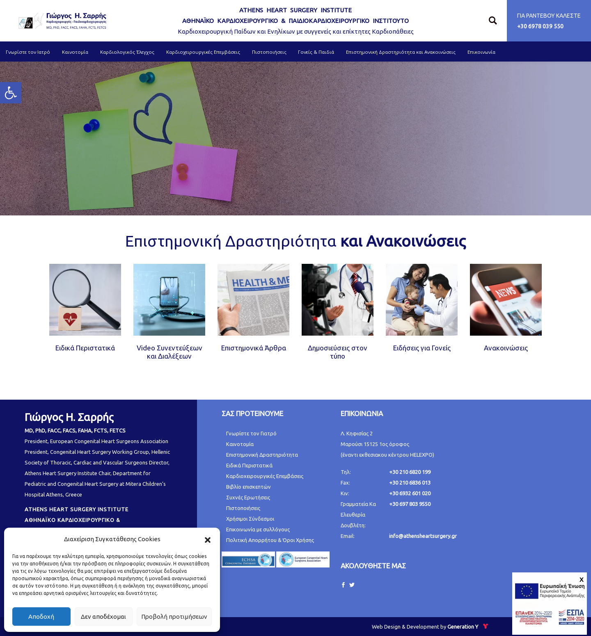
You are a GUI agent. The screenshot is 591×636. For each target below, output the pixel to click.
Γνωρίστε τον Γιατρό (251, 433)
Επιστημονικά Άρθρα (253, 348)
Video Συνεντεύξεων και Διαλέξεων (169, 352)
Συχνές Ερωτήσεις (248, 497)
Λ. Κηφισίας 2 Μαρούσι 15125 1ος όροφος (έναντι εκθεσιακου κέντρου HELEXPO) (387, 444)
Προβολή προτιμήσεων (174, 616)
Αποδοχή (41, 616)
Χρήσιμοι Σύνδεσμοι (250, 519)
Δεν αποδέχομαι (103, 616)
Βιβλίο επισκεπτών (248, 487)
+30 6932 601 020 (410, 493)
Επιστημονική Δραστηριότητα (262, 455)
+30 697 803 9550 (410, 504)
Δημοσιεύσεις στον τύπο (337, 352)
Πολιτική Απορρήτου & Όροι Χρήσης (270, 540)
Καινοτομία (240, 444)
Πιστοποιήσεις (243, 508)
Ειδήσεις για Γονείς (422, 348)
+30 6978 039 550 (540, 26)
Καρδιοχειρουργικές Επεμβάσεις (264, 476)
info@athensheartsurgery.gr (423, 536)
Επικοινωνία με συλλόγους (258, 529)
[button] (208, 539)
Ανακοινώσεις (506, 348)
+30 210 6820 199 (410, 472)
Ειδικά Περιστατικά (85, 348)
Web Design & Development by (431, 626)
